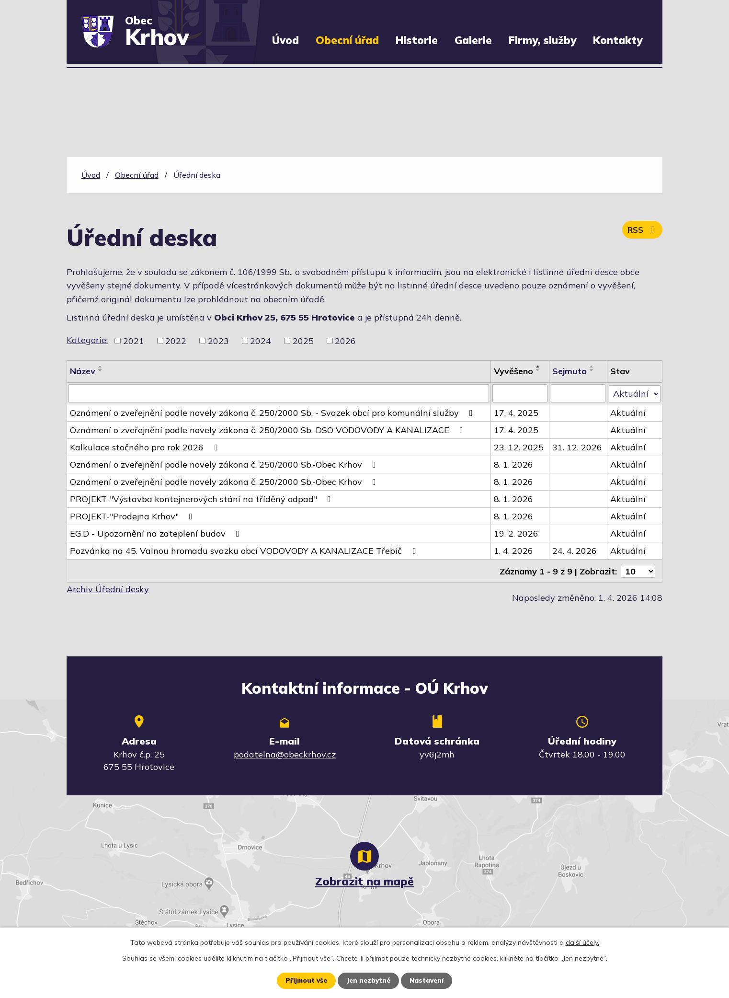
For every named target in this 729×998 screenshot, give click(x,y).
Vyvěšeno (513, 371)
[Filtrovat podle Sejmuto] (578, 393)
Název (82, 371)
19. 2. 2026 (516, 533)
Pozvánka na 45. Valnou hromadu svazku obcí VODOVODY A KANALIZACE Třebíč (245, 550)
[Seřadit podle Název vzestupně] (100, 366)
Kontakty (617, 40)
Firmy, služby (542, 40)
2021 (133, 340)
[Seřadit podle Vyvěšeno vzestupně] (538, 366)
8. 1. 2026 (513, 464)
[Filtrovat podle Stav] (635, 392)
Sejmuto (570, 371)
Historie (417, 40)
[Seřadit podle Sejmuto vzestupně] (592, 366)
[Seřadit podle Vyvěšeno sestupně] (538, 370)
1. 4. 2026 (513, 550)
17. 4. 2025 (516, 412)
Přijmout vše (303, 980)
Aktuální (628, 412)
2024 (260, 340)
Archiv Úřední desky (108, 588)
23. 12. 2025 (519, 447)
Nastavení (428, 980)
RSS (641, 232)
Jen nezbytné (367, 980)
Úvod (285, 40)
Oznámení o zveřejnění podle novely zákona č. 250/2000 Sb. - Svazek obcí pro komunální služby (273, 412)
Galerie (473, 40)
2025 (303, 340)
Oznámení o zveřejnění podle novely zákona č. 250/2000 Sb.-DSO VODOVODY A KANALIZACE (268, 430)
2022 (175, 340)
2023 (218, 340)
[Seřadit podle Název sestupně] (100, 370)
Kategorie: (87, 339)
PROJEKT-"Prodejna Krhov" (133, 516)
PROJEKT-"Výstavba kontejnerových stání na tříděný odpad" (202, 499)
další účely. (582, 942)
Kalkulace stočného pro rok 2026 (145, 447)
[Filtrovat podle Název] (278, 393)
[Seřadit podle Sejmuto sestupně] (592, 370)
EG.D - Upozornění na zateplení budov (156, 533)
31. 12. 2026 (578, 447)
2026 (345, 340)
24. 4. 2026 (575, 550)
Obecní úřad (347, 40)
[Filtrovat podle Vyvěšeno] (519, 393)
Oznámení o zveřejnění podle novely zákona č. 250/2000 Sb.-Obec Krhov (225, 464)
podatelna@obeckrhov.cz (285, 753)
